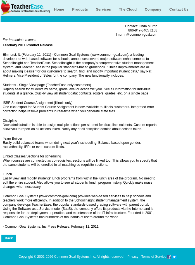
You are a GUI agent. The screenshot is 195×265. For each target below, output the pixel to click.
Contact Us (179, 9)
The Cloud (128, 9)
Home (59, 9)
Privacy (132, 257)
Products (80, 9)
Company (153, 9)
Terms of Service (153, 257)
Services (103, 9)
